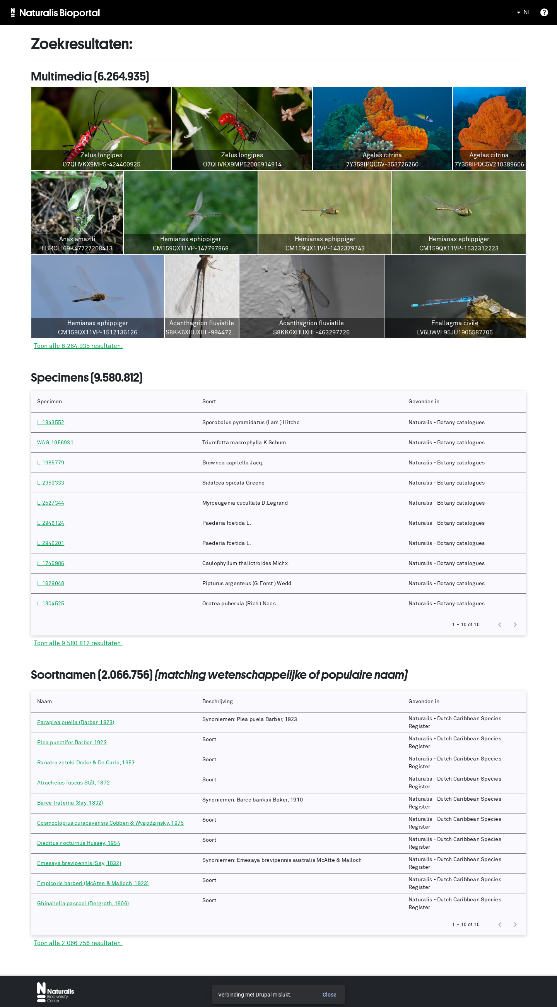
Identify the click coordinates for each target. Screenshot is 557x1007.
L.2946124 (50, 523)
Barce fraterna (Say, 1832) (70, 803)
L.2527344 (50, 503)
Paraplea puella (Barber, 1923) (75, 722)
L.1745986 (50, 563)
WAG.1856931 (55, 442)
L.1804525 (50, 603)
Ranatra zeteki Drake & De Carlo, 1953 (86, 763)
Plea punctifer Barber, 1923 (72, 742)
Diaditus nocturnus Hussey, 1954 (78, 843)
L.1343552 (50, 422)
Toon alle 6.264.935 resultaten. (78, 346)
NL (522, 12)
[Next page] (515, 624)
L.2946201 (50, 543)
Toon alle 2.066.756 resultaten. (78, 943)
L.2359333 (50, 483)
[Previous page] (499, 624)
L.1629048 (50, 583)
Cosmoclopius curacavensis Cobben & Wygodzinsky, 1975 (110, 823)
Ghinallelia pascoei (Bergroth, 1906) (83, 903)
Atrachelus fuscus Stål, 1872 (73, 783)
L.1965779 (50, 463)
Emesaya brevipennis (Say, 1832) (79, 863)
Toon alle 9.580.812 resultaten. (78, 643)
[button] (113, 402)
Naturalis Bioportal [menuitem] (59, 12)
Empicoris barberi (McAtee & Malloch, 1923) (93, 883)
